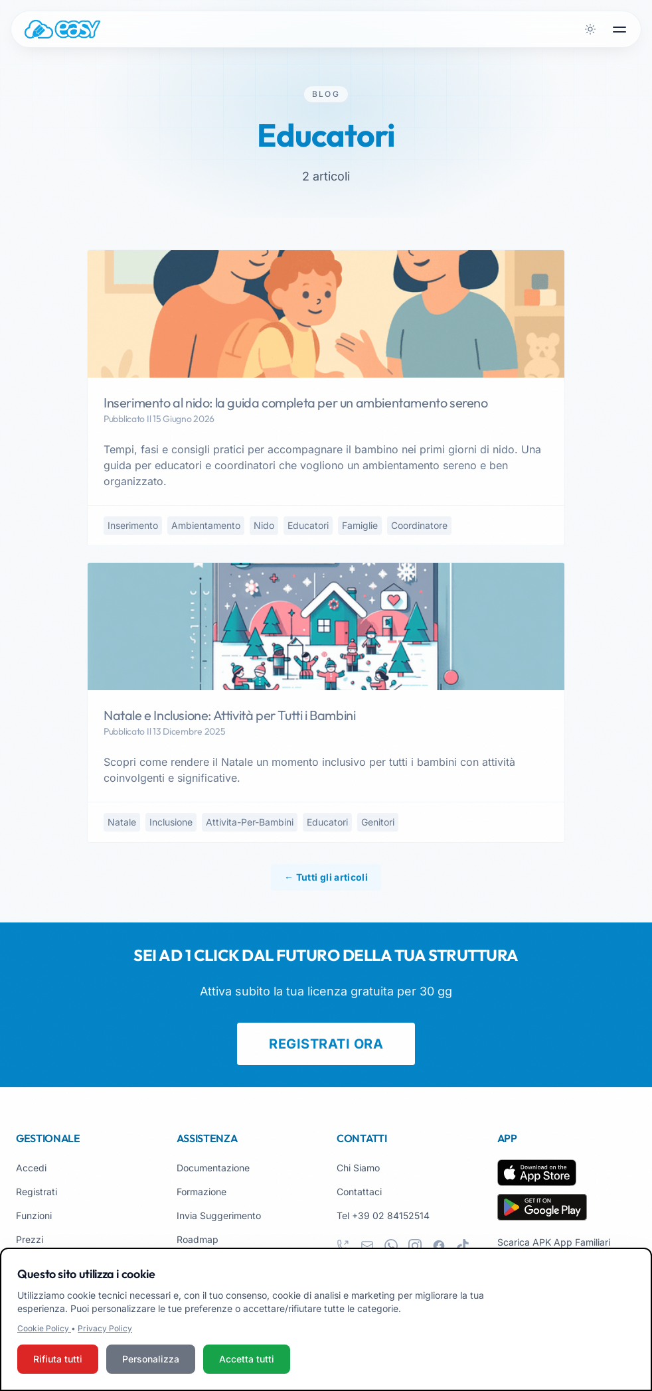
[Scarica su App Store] (537, 1172)
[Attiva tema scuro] (590, 29)
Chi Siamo (358, 1167)
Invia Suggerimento (219, 1215)
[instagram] (415, 1245)
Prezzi (29, 1239)
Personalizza (150, 1359)
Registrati (36, 1191)
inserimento (133, 525)
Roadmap (197, 1239)
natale (122, 822)
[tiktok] (462, 1245)
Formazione (201, 1191)
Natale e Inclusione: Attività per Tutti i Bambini (229, 715)
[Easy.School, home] (62, 29)
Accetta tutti (246, 1359)
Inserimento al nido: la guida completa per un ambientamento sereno (296, 402)
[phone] (343, 1245)
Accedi (31, 1167)
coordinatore (419, 525)
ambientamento (205, 525)
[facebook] (439, 1245)
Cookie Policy (44, 1329)
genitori (377, 822)
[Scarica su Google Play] (542, 1207)
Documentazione (213, 1167)
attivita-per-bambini (249, 822)
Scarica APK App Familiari (553, 1242)
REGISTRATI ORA (326, 1044)
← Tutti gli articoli (326, 877)
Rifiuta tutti (57, 1359)
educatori (308, 525)
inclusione (171, 822)
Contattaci (359, 1191)
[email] (367, 1245)
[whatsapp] (391, 1245)
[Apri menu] (619, 29)
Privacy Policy (105, 1329)
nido (264, 525)
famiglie (360, 525)
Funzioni (34, 1215)
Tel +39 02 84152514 (383, 1215)
